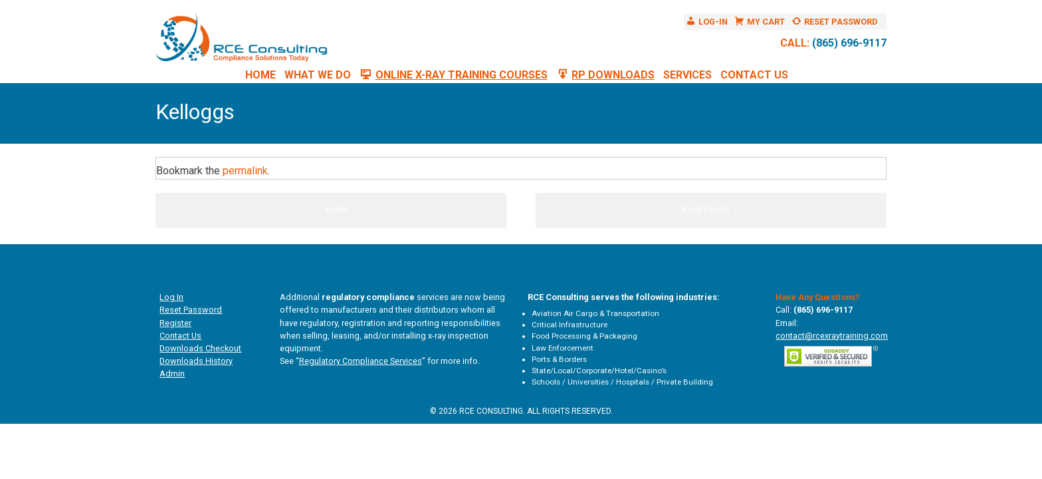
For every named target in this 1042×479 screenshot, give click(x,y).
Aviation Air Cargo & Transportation (595, 313)
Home (260, 75)
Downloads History (196, 361)
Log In (171, 297)
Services (687, 75)
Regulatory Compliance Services (360, 361)
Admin (172, 374)
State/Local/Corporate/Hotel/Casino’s (599, 370)
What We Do (317, 75)
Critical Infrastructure (569, 324)
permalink (245, 170)
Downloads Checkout (200, 348)
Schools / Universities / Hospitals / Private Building (622, 382)
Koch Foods (711, 209)
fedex (331, 209)
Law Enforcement (562, 348)
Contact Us (754, 75)
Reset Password (190, 310)
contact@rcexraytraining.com (832, 336)
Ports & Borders (559, 359)
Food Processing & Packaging (584, 336)
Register (175, 323)
